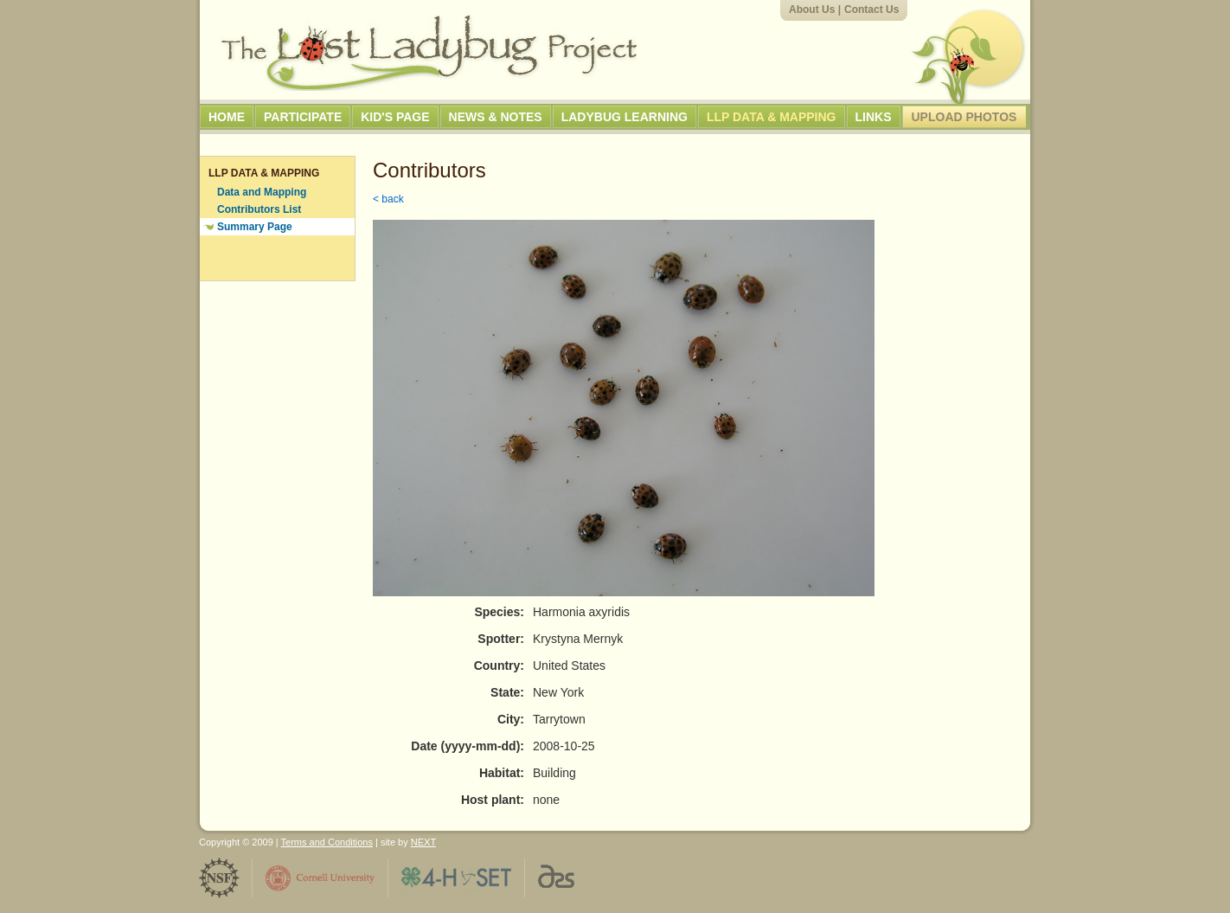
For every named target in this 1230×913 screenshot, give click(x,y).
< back (388, 199)
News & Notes (495, 117)
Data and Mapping (261, 192)
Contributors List (259, 209)
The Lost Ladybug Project (429, 53)
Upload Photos (964, 117)
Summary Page (254, 227)
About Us (812, 9)
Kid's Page (395, 117)
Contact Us (871, 9)
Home (226, 117)
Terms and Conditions (327, 842)
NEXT (423, 842)
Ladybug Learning (624, 117)
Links (873, 117)
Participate (303, 117)
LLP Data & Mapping (771, 117)
